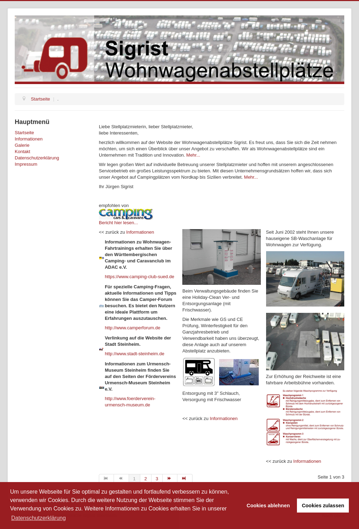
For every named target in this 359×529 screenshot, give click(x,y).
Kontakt (22, 151)
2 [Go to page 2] (145, 478)
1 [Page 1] (134, 478)
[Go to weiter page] (170, 479)
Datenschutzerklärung (37, 157)
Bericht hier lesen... (118, 222)
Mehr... (193, 155)
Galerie (22, 145)
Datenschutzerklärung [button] (38, 518)
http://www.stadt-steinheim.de (134, 353)
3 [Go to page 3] (157, 478)
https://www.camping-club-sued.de (139, 276)
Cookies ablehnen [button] (268, 505)
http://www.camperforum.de (132, 327)
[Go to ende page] (184, 479)
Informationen (29, 139)
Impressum (26, 164)
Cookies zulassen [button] (323, 505)
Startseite (24, 132)
